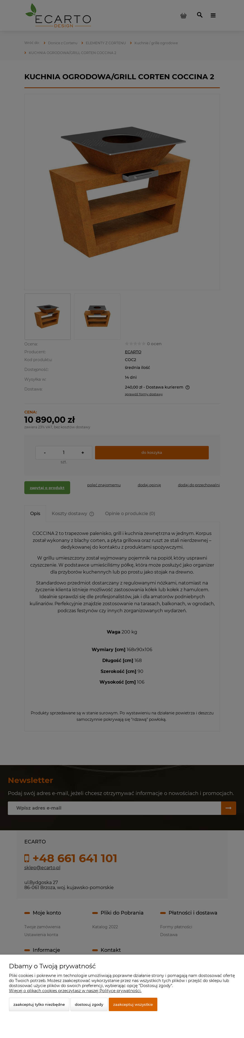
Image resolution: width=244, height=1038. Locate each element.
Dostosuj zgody (89, 1004)
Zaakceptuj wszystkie (133, 1004)
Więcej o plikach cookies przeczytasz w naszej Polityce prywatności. (75, 990)
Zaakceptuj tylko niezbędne (39, 1004)
